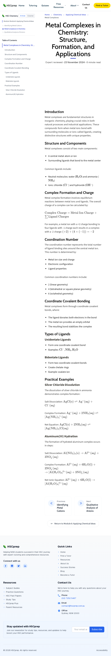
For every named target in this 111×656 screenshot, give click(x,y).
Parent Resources (12, 607)
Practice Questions (13, 592)
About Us (63, 563)
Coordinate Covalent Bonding (17, 68)
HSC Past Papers (12, 596)
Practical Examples (12, 85)
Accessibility (102, 650)
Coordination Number (14, 63)
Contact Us (86, 5)
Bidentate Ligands (12, 81)
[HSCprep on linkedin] (25, 566)
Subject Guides (11, 588)
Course (30, 16)
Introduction (10, 50)
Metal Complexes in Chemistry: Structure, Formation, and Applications (19, 45)
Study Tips (9, 599)
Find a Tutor (64, 556)
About (74, 5)
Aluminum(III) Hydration (15, 94)
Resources (64, 560)
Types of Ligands (11, 72)
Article (22, 16)
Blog (61, 571)
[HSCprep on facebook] (5, 566)
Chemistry (57, 14)
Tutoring (33, 5)
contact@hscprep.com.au (73, 606)
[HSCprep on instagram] (12, 566)
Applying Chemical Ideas (76, 14)
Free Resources (60, 5)
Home (21, 5)
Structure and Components (16, 54)
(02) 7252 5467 (69, 598)
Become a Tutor (66, 575)
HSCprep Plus (10, 603)
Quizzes (45, 5)
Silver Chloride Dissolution (15, 90)
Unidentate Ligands (13, 77)
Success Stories (66, 567)
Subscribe (97, 629)
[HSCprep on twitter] (18, 566)
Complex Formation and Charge (18, 59)
